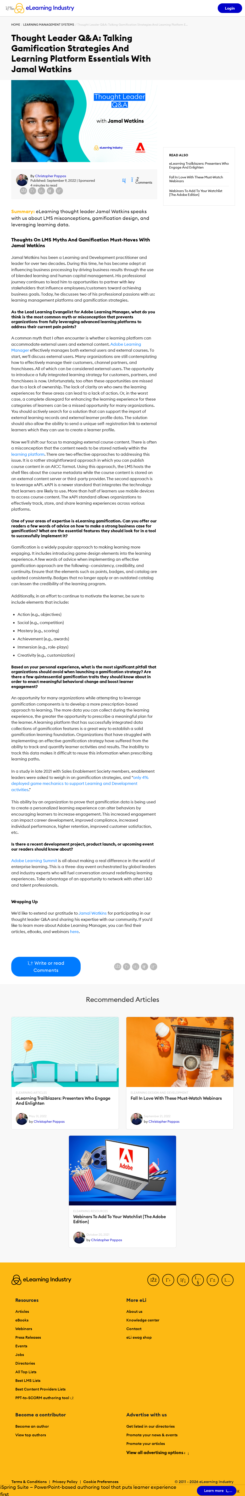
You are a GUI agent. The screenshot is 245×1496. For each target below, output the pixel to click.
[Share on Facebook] (23, 190)
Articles (22, 1311)
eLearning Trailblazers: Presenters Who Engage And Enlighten (199, 165)
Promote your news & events (152, 1434)
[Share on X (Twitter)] (32, 190)
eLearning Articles (31, 1092)
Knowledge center (142, 1320)
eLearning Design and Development (159, 1092)
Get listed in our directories (150, 1426)
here (74, 931)
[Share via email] (50, 190)
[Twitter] (168, 1280)
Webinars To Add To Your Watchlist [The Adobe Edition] (195, 193)
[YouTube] (198, 1280)
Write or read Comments (45, 966)
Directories (25, 1363)
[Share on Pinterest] (59, 190)
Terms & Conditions (29, 1481)
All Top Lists (25, 1371)
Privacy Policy (65, 1481)
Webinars (23, 1328)
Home (15, 24)
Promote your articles (145, 1443)
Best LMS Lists (27, 1380)
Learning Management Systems (48, 24)
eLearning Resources (90, 1211)
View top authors (30, 1434)
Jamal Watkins (92, 913)
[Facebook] (153, 1280)
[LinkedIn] (183, 1280)
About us (134, 1311)
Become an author (32, 1426)
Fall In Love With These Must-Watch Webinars (196, 179)
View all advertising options (157, 1452)
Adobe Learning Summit (34, 860)
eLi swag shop (139, 1337)
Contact (133, 1328)
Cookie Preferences (100, 1481)
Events (21, 1346)
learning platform (28, 454)
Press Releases (28, 1337)
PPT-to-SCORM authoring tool (44, 1397)
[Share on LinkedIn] (41, 190)
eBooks (21, 1320)
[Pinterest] (213, 1280)
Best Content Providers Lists (40, 1389)
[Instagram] (228, 1280)
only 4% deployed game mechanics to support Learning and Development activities (80, 783)
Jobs (19, 1354)
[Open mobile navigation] (9, 8)
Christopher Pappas (50, 176)
